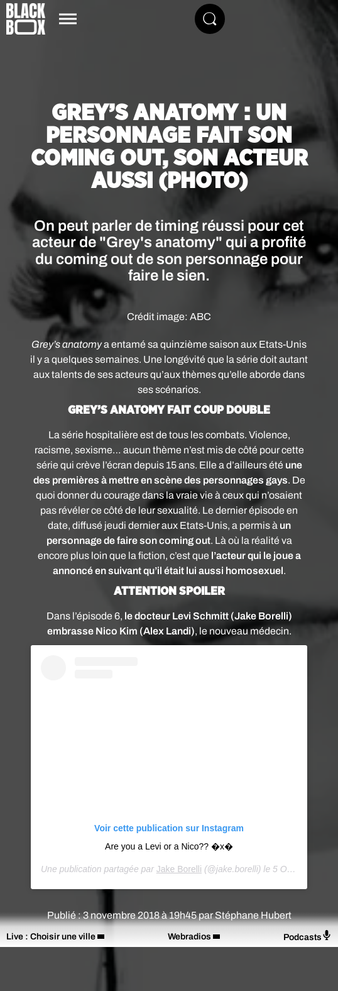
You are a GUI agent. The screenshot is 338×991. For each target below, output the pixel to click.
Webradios (189, 936)
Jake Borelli (179, 869)
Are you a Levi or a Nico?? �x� (169, 846)
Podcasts (307, 936)
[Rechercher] (210, 19)
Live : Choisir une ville (50, 936)
